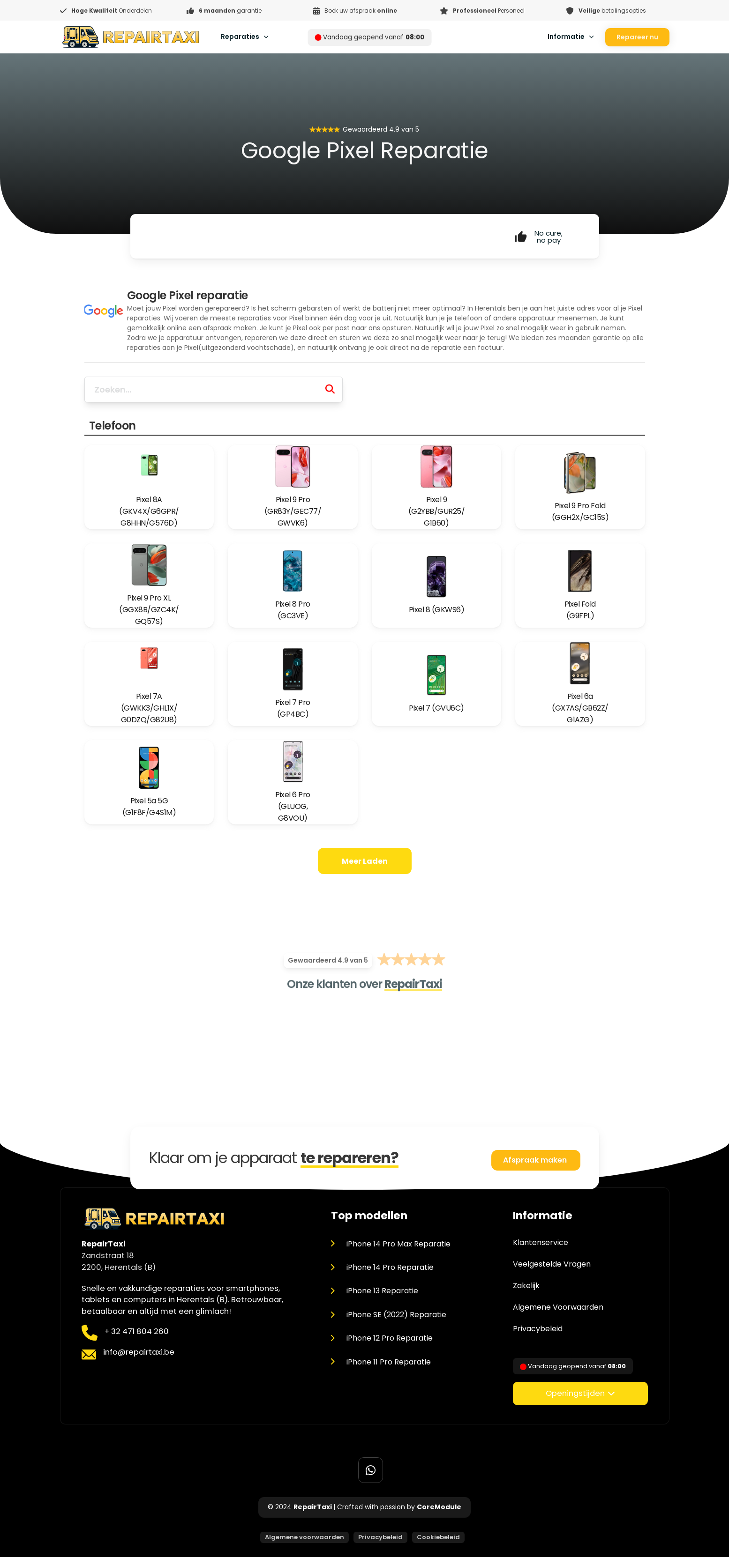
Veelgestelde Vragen (552, 1264)
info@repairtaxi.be (138, 1352)
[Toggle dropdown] (266, 37)
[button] (580, 1393)
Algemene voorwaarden (304, 1537)
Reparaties (240, 36)
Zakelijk (526, 1286)
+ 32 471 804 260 (137, 1331)
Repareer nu (637, 37)
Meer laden (365, 861)
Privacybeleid (538, 1329)
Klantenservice (540, 1242)
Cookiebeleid (438, 1537)
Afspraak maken (536, 1160)
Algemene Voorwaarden (558, 1307)
